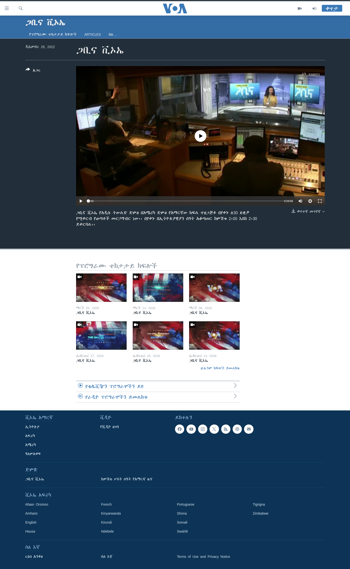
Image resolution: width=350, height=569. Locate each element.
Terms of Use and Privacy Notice (203, 556)
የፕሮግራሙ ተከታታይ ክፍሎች (53, 34)
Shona (182, 513)
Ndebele (107, 531)
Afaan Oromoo (36, 504)
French (106, 504)
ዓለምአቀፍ (33, 454)
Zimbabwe (261, 513)
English (30, 522)
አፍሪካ (30, 436)
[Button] (33, 71)
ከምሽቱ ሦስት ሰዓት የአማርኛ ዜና (126, 479)
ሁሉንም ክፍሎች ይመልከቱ (220, 368)
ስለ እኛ (106, 556)
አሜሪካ (30, 445)
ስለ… (112, 34)
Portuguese (185, 504)
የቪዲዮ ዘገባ (109, 427)
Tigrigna (259, 504)
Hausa (30, 531)
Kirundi (106, 522)
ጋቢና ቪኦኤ (34, 479)
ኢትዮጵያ (32, 427)
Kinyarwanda (111, 513)
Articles (92, 34)
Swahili (182, 531)
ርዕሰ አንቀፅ (34, 556)
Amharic (31, 513)
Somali (182, 522)
